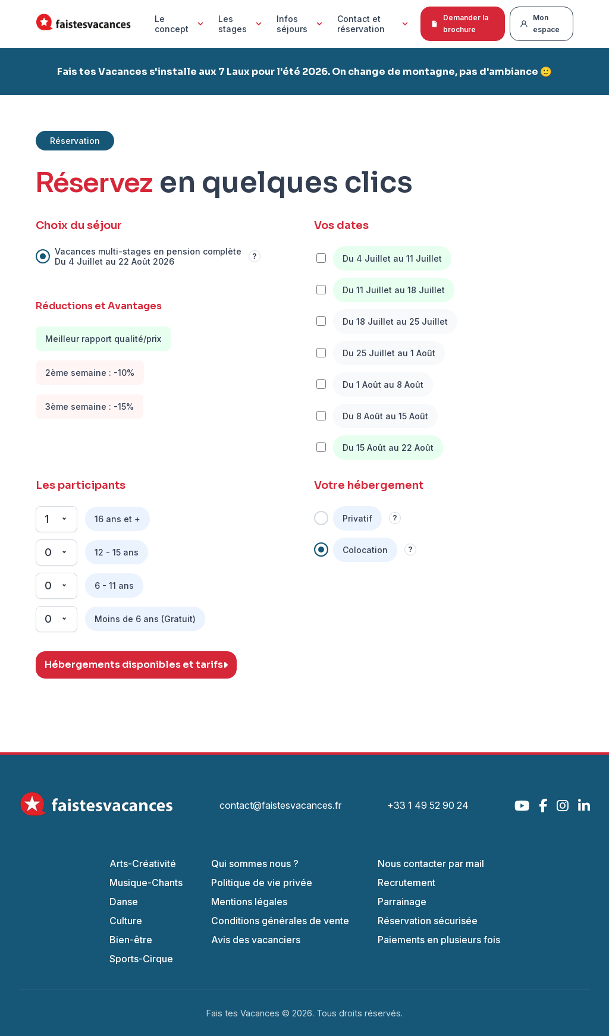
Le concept (180, 24)
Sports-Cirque (141, 959)
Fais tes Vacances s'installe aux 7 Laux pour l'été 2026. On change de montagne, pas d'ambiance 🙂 (304, 71)
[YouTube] (521, 806)
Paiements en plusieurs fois (439, 940)
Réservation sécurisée (428, 921)
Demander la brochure (459, 23)
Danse (123, 902)
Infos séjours (301, 24)
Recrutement (406, 883)
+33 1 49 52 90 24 (428, 805)
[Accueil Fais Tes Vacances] (83, 24)
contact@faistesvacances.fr (280, 805)
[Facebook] (543, 806)
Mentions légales (249, 902)
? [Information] (254, 256)
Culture (125, 921)
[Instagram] (563, 806)
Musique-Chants (146, 883)
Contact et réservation (374, 24)
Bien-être (130, 940)
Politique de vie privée (261, 883)
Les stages (241, 24)
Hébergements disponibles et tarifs (136, 664)
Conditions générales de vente (280, 921)
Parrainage (402, 902)
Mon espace (540, 23)
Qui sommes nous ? (255, 863)
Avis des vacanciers (255, 940)
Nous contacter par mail (431, 863)
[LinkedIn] (584, 806)
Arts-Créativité (142, 863)
